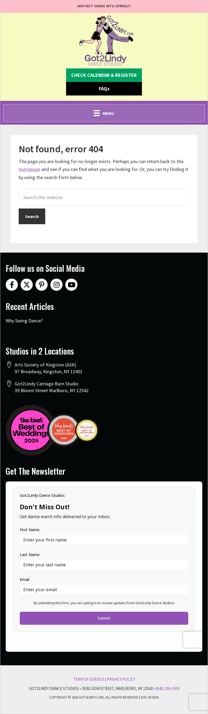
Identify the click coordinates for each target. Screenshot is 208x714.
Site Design (150, 697)
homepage (29, 169)
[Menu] (104, 113)
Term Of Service (88, 679)
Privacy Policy (121, 679)
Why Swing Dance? (24, 321)
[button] (104, 75)
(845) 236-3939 (167, 688)
